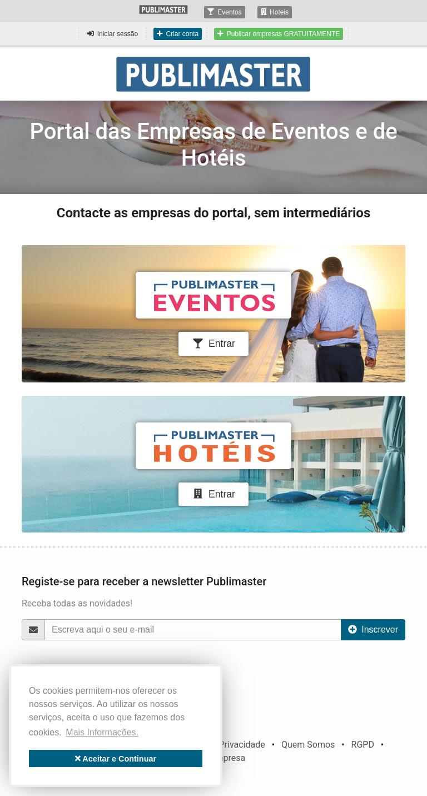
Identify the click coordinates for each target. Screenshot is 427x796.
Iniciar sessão (112, 34)
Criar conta (177, 34)
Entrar (213, 343)
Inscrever (373, 629)
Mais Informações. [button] (102, 732)
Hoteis (275, 12)
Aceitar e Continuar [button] (115, 758)
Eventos (224, 12)
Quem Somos (308, 744)
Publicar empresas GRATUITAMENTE (278, 34)
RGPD (362, 744)
